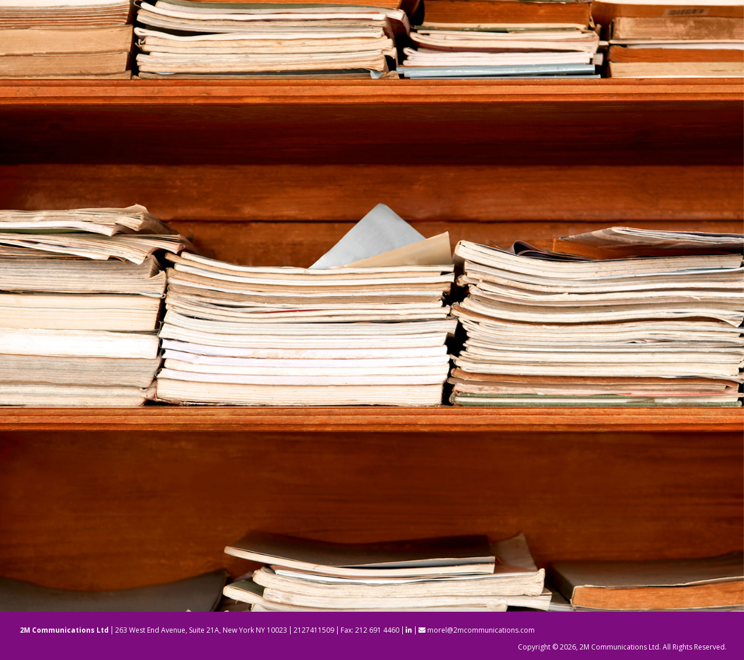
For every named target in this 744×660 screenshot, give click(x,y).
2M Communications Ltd (64, 630)
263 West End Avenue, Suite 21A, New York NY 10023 (201, 630)
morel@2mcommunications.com (477, 630)
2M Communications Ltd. (620, 647)
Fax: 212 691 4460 (370, 630)
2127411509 (314, 630)
